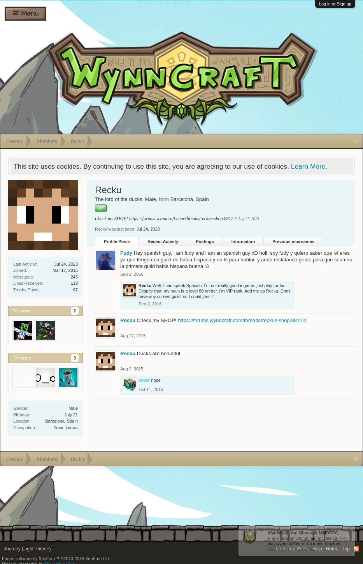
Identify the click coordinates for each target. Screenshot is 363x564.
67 (75, 289)
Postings (205, 241)
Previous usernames (293, 241)
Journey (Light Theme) (27, 549)
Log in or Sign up (335, 4)
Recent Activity (162, 241)
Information (243, 241)
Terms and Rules (291, 549)
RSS (356, 549)
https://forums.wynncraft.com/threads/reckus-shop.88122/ (183, 218)
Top (346, 549)
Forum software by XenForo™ (56, 558)
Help (317, 549)
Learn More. (309, 166)
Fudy (126, 253)
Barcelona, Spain (61, 421)
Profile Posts (117, 241)
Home (332, 549)
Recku (145, 285)
